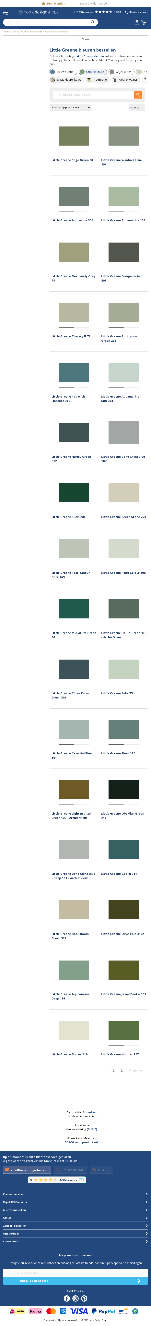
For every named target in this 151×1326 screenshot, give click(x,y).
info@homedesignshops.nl (29, 1170)
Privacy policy (50, 1320)
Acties (7, 1218)
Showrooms (11, 1241)
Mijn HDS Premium (15, 1202)
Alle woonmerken (14, 1210)
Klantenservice (138, 12)
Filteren (86, 39)
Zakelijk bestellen (15, 1225)
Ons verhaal (11, 1233)
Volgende (135, 1070)
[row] (63, 72)
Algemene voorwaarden (68, 1320)
